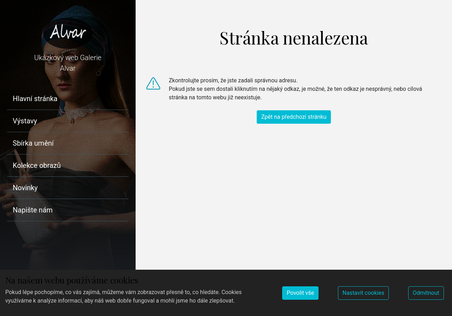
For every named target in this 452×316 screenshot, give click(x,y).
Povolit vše (300, 292)
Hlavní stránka (35, 98)
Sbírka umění (33, 143)
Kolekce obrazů (37, 165)
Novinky (25, 187)
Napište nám (33, 210)
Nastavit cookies (363, 292)
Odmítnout (426, 292)
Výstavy (25, 121)
